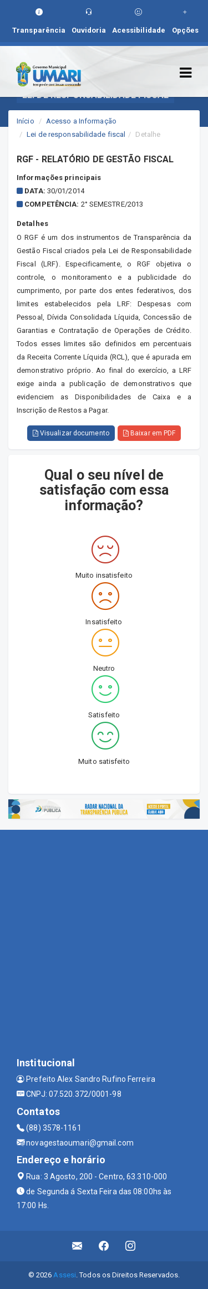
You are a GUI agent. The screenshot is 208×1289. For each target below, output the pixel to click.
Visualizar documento (71, 433)
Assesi (64, 1275)
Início (25, 121)
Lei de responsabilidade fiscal (76, 134)
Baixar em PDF (149, 433)
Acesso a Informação (81, 121)
